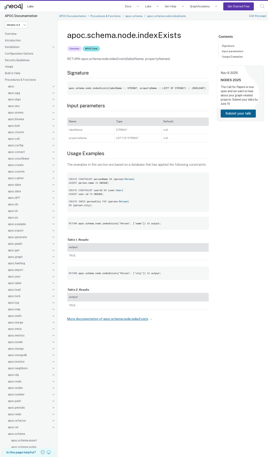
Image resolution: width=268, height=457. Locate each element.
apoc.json (14, 276)
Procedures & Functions (20, 79)
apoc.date (14, 191)
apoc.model (15, 342)
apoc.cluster (16, 132)
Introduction (13, 40)
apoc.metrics (16, 335)
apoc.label (14, 283)
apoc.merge (15, 322)
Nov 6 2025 (229, 73)
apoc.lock (14, 296)
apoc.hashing (16, 263)
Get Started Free (239, 6)
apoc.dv (13, 211)
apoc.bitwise (16, 119)
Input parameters (232, 51)
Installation (12, 47)
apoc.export (16, 230)
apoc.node (14, 381)
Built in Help (12, 73)
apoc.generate (17, 237)
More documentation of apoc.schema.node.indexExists (107, 319)
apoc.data (14, 184)
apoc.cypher (16, 178)
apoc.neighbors (18, 368)
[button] (262, 6)
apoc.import (15, 269)
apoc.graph (15, 256)
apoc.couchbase (18, 158)
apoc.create (16, 165)
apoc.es (13, 217)
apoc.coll (14, 138)
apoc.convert (16, 152)
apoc (11, 86)
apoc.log (13, 302)
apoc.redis (14, 414)
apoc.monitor (16, 361)
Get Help (170, 6)
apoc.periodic (16, 407)
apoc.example (17, 224)
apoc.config (15, 145)
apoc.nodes (15, 387)
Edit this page (257, 15)
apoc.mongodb (17, 355)
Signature (228, 45)
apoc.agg (14, 93)
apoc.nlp (13, 374)
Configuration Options (19, 53)
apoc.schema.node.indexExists (166, 16)
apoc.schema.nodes (24, 447)
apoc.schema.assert (24, 440)
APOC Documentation (72, 16)
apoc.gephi (15, 243)
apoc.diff (14, 197)
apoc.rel (13, 427)
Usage (9, 66)
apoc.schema (16, 433)
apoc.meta (15, 328)
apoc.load (14, 289)
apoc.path (14, 401)
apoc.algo (14, 99)
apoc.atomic (16, 112)
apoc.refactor (17, 420)
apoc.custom (16, 171)
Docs (128, 6)
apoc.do (13, 204)
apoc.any (14, 106)
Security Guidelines (17, 60)
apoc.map (14, 309)
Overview (11, 33)
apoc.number (16, 394)
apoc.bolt (14, 125)
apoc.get (14, 250)
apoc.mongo (16, 348)
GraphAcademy (200, 6)
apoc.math (15, 315)
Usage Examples (232, 56)
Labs (30, 6)
